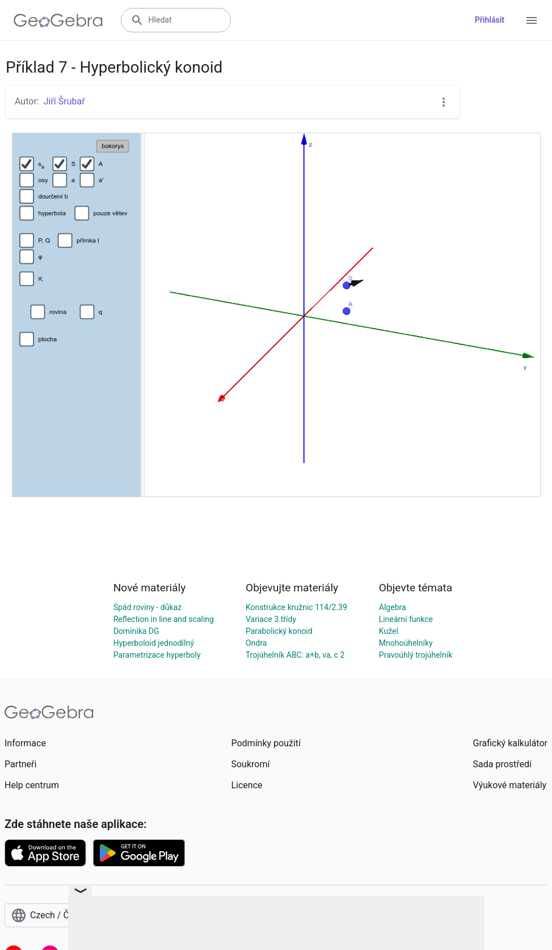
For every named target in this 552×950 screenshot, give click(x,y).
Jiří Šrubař (64, 101)
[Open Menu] (531, 20)
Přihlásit (489, 19)
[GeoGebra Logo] (58, 20)
